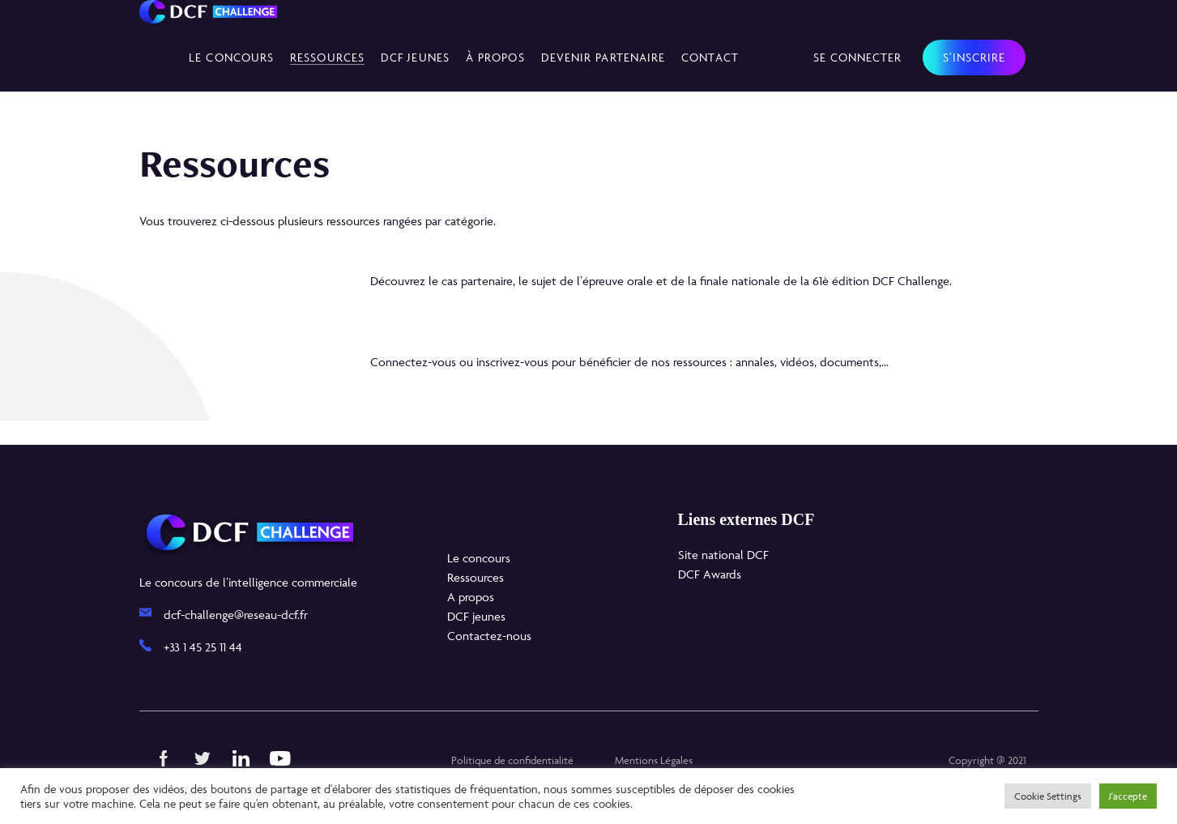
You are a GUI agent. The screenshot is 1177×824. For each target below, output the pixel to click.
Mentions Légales (654, 760)
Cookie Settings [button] (1047, 796)
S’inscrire (974, 57)
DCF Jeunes (415, 57)
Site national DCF (723, 554)
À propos (495, 57)
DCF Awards (709, 574)
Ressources (327, 57)
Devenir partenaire (603, 57)
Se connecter (857, 57)
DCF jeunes (476, 616)
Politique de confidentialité (512, 760)
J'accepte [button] (1128, 796)
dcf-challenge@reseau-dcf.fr (236, 614)
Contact (710, 57)
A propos (470, 596)
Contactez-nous (489, 635)
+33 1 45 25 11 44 (203, 647)
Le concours (231, 57)
